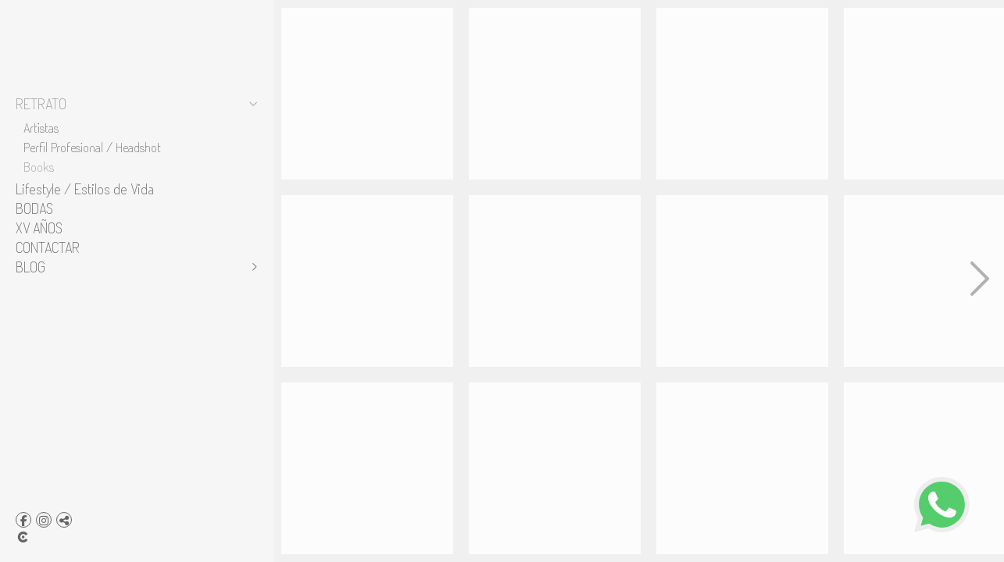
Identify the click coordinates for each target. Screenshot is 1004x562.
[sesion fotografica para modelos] (367, 468)
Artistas (41, 127)
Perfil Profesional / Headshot (92, 146)
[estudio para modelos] (367, 93)
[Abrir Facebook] (23, 520)
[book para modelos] (554, 93)
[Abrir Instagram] (44, 520)
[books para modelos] (367, 281)
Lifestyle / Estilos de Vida (85, 189)
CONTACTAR (48, 247)
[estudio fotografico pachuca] (554, 281)
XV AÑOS (39, 228)
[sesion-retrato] (742, 93)
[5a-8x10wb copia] (742, 468)
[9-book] (554, 468)
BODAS (34, 208)
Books (38, 166)
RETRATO (41, 103)
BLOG (30, 267)
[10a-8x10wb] (742, 281)
